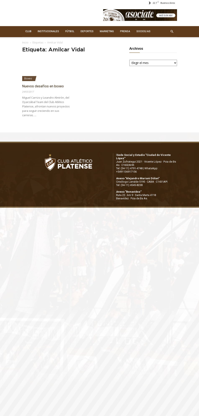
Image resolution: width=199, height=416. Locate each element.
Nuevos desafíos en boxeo (43, 86)
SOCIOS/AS (143, 31)
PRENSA (125, 31)
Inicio (25, 42)
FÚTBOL (69, 31)
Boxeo (28, 78)
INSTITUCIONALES (48, 31)
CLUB (28, 31)
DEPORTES (87, 31)
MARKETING (107, 31)
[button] (172, 32)
